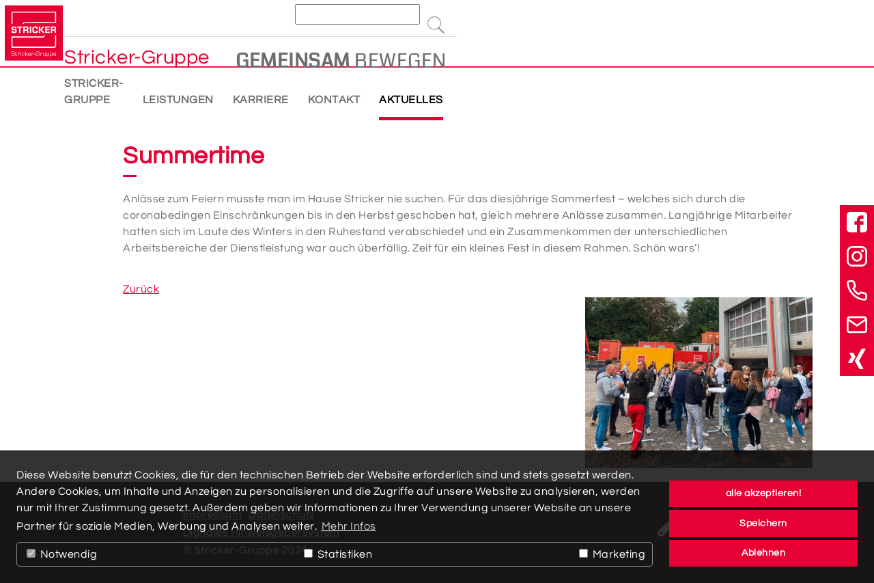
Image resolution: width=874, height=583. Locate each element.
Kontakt (428, 95)
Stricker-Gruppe (165, 95)
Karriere (355, 95)
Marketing (612, 554)
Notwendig (62, 554)
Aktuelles (505, 95)
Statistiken (338, 554)
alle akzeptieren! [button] (764, 493)
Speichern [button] (763, 523)
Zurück (141, 289)
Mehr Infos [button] (349, 526)
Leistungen (272, 95)
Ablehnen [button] (763, 552)
